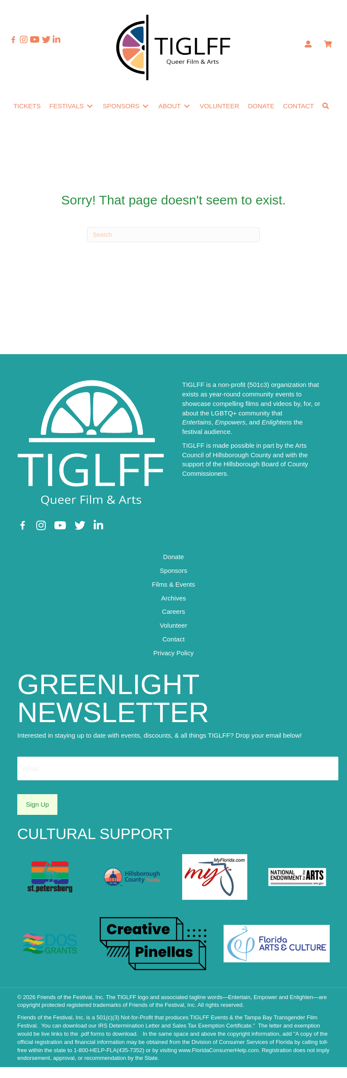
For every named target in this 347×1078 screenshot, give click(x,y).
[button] (24, 120)
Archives (173, 612)
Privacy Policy (173, 666)
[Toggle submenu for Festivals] (98, 102)
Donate (173, 571)
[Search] (173, 249)
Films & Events (173, 598)
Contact (173, 653)
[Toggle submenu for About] (195, 102)
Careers (173, 625)
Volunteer (173, 639)
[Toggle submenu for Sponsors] (153, 102)
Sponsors (173, 584)
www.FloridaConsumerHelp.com (219, 1060)
